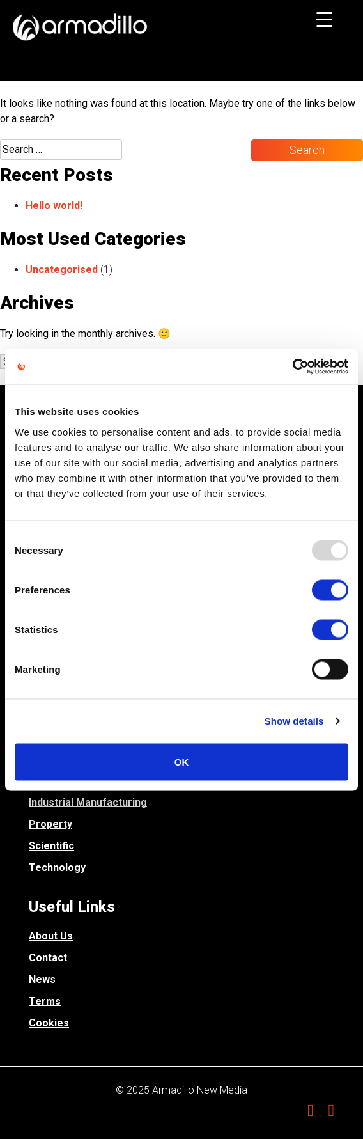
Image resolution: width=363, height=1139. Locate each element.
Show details (294, 721)
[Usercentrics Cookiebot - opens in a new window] (292, 366)
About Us (51, 936)
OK (181, 761)
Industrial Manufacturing (88, 802)
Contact (48, 958)
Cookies (49, 1023)
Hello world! (54, 206)
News (42, 979)
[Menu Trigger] (324, 19)
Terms (45, 1001)
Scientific (51, 846)
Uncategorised (62, 269)
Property (50, 824)
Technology (57, 867)
